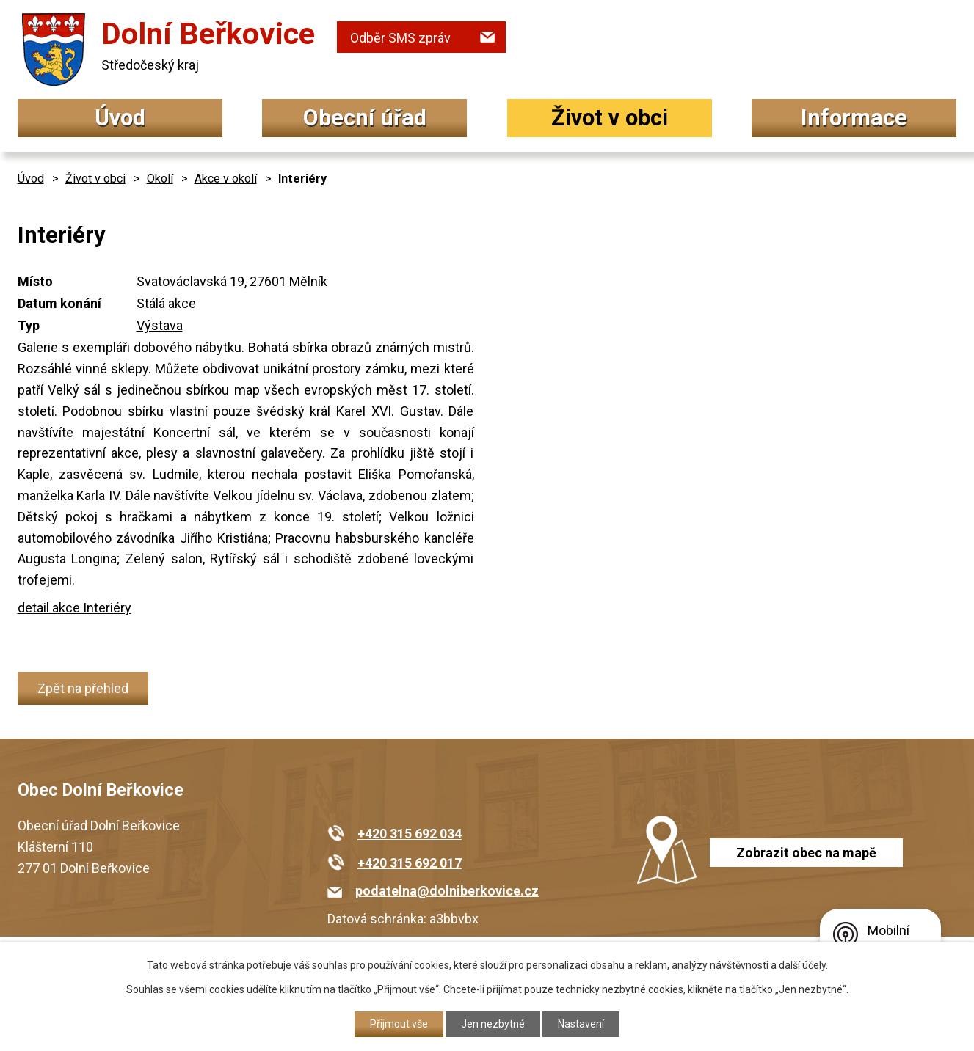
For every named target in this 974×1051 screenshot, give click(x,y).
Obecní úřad (364, 118)
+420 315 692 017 (409, 863)
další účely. (803, 965)
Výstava (160, 325)
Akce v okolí (226, 179)
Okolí (160, 179)
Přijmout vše (399, 1024)
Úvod (120, 118)
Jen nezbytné (493, 1024)
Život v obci (609, 118)
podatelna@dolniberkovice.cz (447, 890)
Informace (854, 118)
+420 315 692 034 (409, 833)
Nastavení (581, 1024)
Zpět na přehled (82, 688)
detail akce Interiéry (74, 607)
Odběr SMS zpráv (400, 37)
